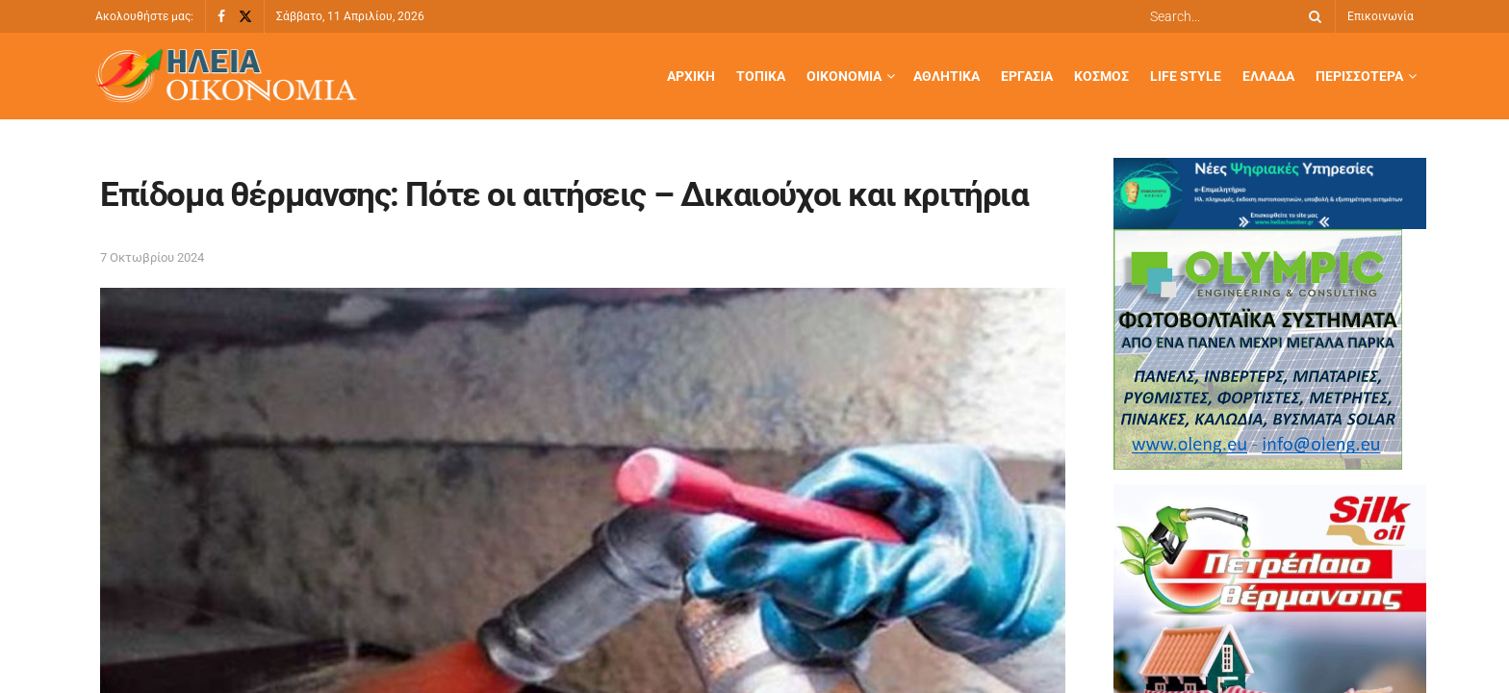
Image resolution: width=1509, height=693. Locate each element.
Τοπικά (760, 76)
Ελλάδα (1268, 76)
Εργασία (1027, 76)
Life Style (1185, 76)
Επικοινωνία (1380, 16)
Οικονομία (844, 76)
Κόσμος (1101, 76)
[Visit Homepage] (226, 76)
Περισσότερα (1359, 76)
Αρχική (691, 76)
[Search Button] (1311, 16)
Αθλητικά (946, 76)
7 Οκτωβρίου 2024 (152, 257)
